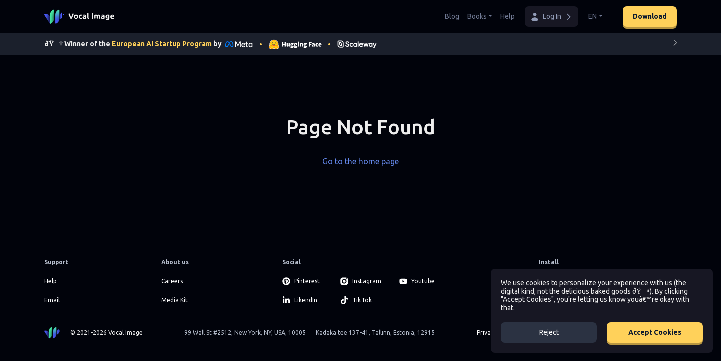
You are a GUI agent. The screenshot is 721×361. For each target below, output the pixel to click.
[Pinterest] (305, 281)
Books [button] (477, 16)
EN (592, 16)
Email (52, 300)
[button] (551, 16)
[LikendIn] (305, 300)
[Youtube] (422, 281)
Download (650, 16)
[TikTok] (363, 300)
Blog (452, 16)
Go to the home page (360, 161)
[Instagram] (363, 281)
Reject (549, 332)
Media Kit (174, 300)
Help (507, 16)
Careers (172, 281)
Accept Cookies (654, 332)
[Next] (675, 44)
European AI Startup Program (162, 44)
